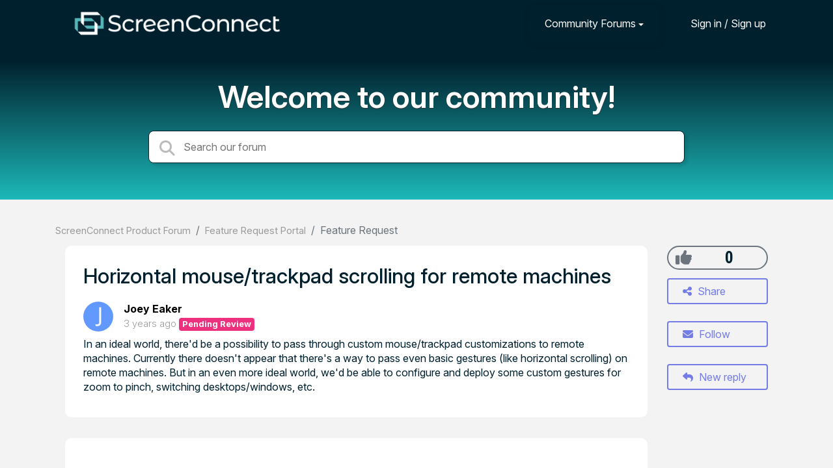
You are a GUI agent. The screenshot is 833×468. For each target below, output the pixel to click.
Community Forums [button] (590, 23)
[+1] (684, 257)
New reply (714, 377)
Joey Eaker (153, 308)
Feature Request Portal (255, 230)
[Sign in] (718, 23)
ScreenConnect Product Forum (123, 230)
